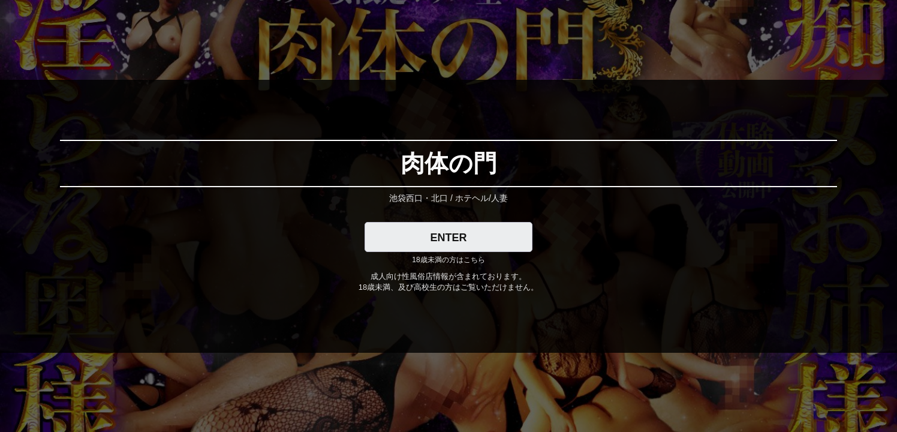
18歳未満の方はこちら (448, 260)
